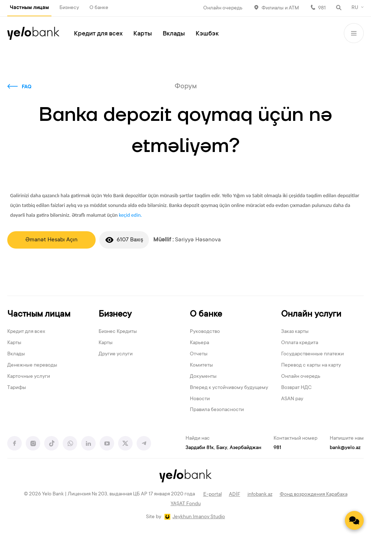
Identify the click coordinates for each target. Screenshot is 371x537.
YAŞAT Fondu (186, 504)
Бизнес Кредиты (118, 332)
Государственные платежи (312, 354)
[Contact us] (354, 520)
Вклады (174, 34)
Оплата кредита (299, 343)
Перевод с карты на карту (311, 365)
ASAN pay (292, 399)
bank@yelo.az (345, 448)
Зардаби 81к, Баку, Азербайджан (223, 448)
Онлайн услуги (311, 315)
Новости (200, 399)
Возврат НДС (296, 388)
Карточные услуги (28, 377)
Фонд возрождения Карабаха (313, 495)
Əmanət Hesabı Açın (51, 240)
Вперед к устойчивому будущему (229, 388)
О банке (98, 8)
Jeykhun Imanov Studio (198, 517)
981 (322, 8)
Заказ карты (295, 332)
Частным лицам (29, 8)
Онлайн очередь (222, 8)
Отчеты (199, 354)
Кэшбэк (207, 34)
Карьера (199, 343)
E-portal (212, 495)
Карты (142, 34)
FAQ (27, 87)
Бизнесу (69, 8)
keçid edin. (130, 215)
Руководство (205, 332)
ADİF (234, 495)
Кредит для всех (98, 34)
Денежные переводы (32, 365)
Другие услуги (116, 354)
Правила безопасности (217, 410)
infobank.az (259, 495)
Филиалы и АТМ (280, 8)
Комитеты (201, 365)
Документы (203, 377)
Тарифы (16, 388)
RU (354, 8)
